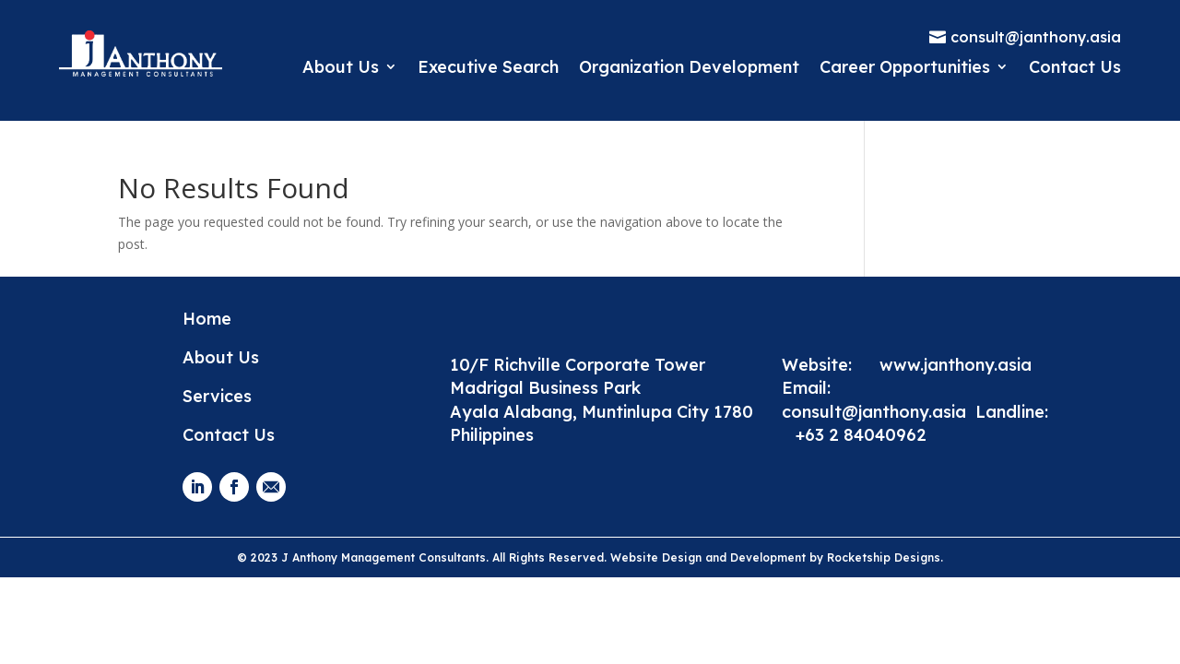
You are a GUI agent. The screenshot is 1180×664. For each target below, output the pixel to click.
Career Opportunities (905, 66)
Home (207, 318)
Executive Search (488, 66)
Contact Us (1075, 66)
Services (217, 396)
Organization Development (689, 66)
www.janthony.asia (955, 364)
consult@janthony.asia (878, 411)
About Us (340, 66)
